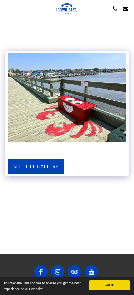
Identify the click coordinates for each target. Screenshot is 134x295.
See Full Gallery (35, 166)
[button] (8, 8)
